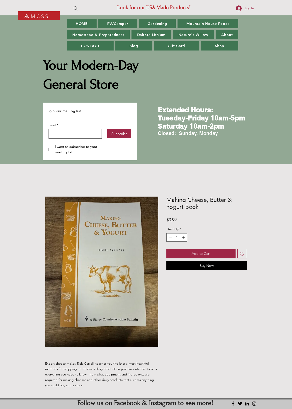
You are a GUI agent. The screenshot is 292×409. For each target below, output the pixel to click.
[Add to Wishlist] (242, 253)
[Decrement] (170, 237)
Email (53, 125)
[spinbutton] (177, 237)
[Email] (74, 133)
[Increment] (184, 237)
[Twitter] (240, 403)
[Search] (75, 8)
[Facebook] (233, 403)
